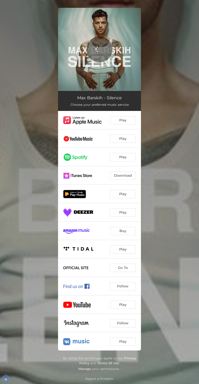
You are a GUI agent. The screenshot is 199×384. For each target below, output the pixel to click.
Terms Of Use (108, 363)
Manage (84, 369)
